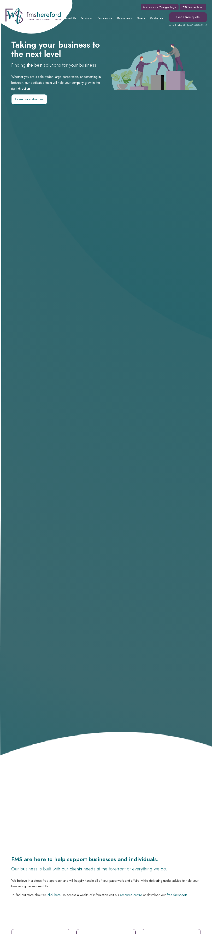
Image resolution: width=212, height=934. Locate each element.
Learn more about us (29, 99)
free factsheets (177, 895)
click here (54, 895)
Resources (124, 18)
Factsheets (105, 18)
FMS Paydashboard (193, 7)
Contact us (156, 18)
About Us (70, 18)
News (141, 18)
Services (87, 18)
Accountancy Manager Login (160, 7)
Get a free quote (188, 17)
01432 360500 (195, 25)
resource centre (131, 895)
